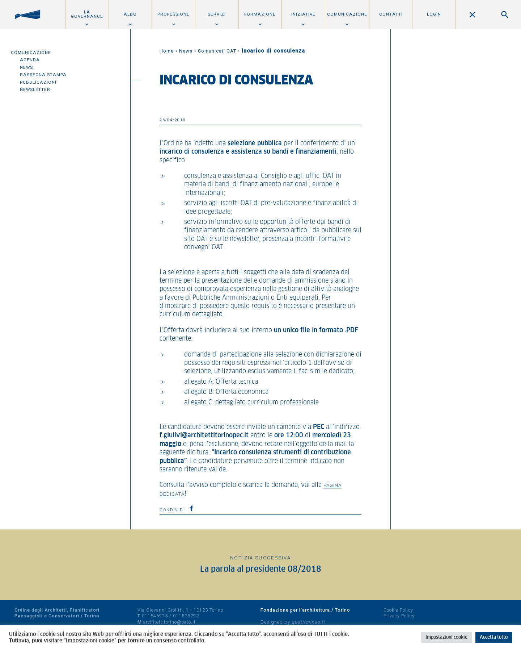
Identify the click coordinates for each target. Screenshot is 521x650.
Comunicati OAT (217, 51)
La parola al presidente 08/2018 (260, 569)
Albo (130, 14)
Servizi (217, 14)
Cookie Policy (398, 610)
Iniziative (303, 14)
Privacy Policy (399, 615)
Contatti (391, 14)
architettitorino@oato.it (169, 622)
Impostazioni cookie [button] (446, 637)
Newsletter (35, 89)
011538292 (186, 615)
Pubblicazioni (38, 82)
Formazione (260, 14)
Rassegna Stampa (43, 74)
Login (434, 14)
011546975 (155, 615)
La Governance (87, 14)
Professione (173, 14)
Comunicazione (347, 14)
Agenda (30, 59)
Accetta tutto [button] (494, 637)
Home (167, 51)
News (26, 67)
